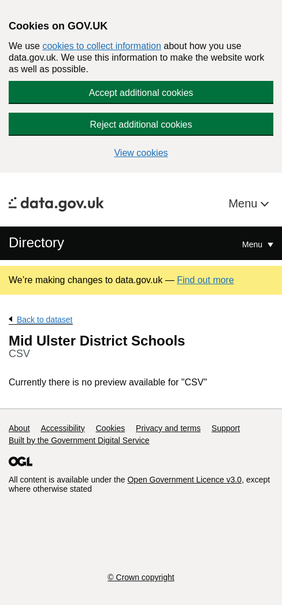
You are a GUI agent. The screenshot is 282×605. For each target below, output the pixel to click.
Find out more (205, 280)
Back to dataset (45, 319)
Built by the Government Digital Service (79, 440)
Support (226, 428)
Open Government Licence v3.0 (184, 479)
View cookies (141, 153)
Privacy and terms (168, 428)
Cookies (110, 428)
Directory (36, 242)
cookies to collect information (101, 46)
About (19, 428)
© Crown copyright (140, 577)
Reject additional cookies (141, 124)
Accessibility (62, 428)
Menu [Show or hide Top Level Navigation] (253, 244)
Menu (244, 203)
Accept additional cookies (141, 93)
